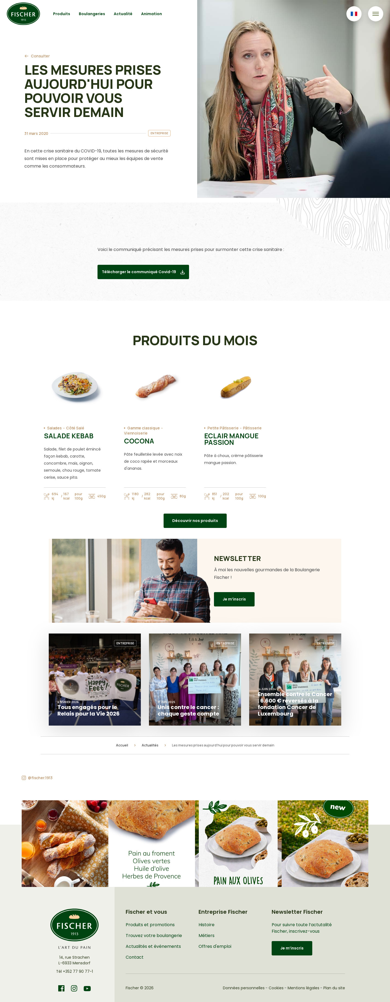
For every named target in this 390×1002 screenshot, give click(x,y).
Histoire (206, 925)
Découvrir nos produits (195, 520)
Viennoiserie (136, 433)
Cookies (276, 988)
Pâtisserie (252, 427)
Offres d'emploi (215, 946)
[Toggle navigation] (375, 13)
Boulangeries (92, 14)
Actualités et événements (153, 946)
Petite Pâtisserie (223, 427)
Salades (54, 427)
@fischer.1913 (40, 777)
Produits (61, 14)
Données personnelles (244, 988)
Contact (135, 957)
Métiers (206, 935)
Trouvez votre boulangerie (154, 935)
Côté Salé (75, 427)
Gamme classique (143, 427)
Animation (151, 14)
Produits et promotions (150, 925)
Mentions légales (303, 988)
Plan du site (334, 988)
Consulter (40, 55)
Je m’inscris (234, 599)
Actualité (123, 14)
